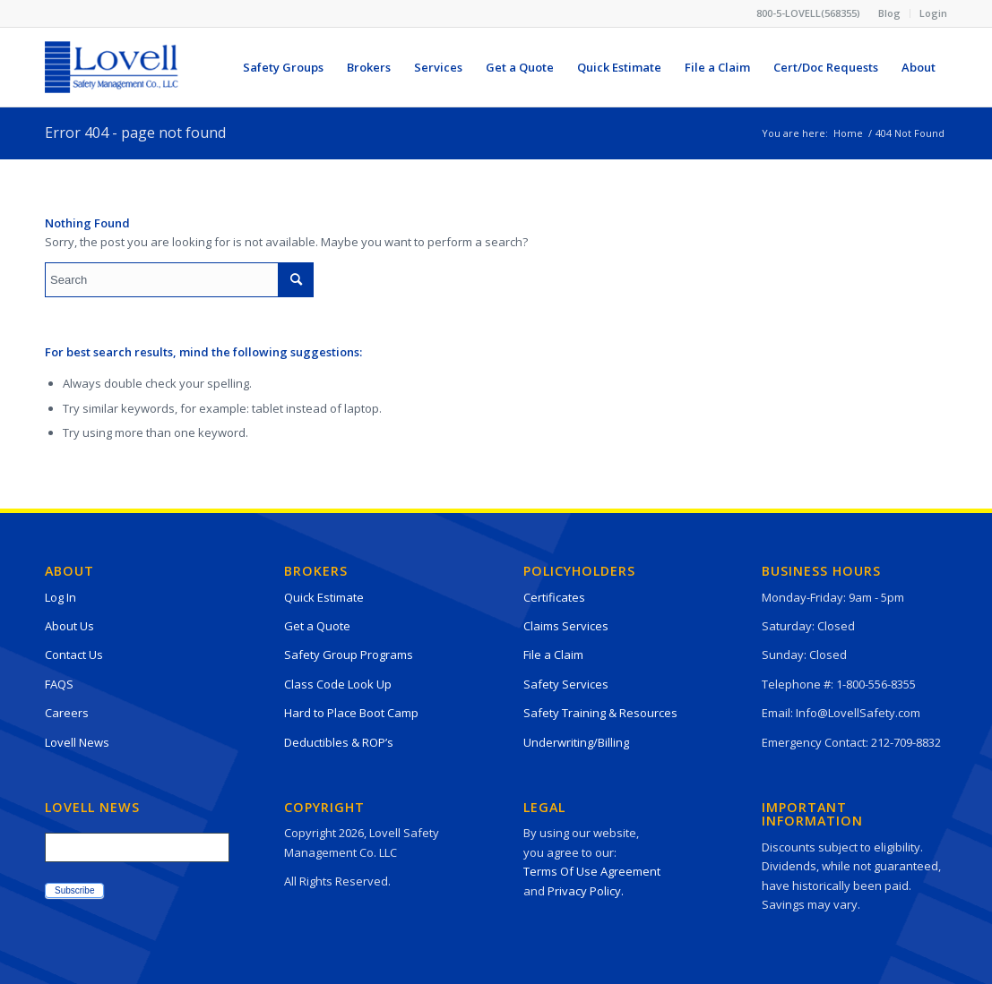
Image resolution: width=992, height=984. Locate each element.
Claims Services (565, 626)
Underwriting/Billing (576, 742)
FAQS (59, 684)
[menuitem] (889, 13)
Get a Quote (317, 626)
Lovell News (77, 742)
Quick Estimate (324, 597)
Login (933, 13)
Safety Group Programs (348, 654)
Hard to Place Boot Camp (351, 713)
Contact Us (74, 654)
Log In (60, 597)
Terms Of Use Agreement (591, 871)
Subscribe (74, 890)
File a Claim (553, 654)
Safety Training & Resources (600, 713)
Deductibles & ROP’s (338, 742)
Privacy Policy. (586, 891)
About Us (69, 626)
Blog (889, 13)
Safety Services (565, 684)
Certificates (554, 597)
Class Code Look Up (338, 684)
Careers (67, 713)
